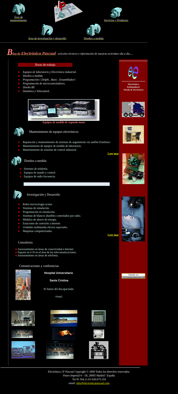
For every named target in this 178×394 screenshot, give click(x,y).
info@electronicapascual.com (92, 383)
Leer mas (113, 153)
